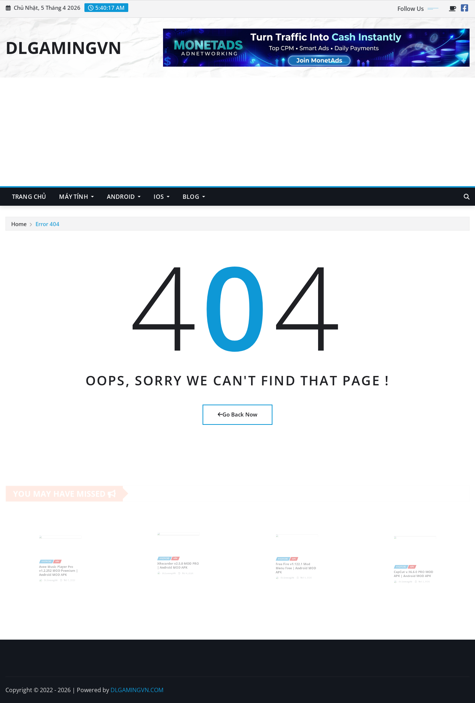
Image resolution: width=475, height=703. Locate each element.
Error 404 (47, 224)
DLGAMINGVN (63, 47)
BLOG (194, 197)
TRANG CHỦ (29, 197)
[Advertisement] (237, 132)
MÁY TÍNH (76, 197)
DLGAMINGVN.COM (137, 690)
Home (19, 224)
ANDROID (124, 197)
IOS (162, 197)
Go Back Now (237, 414)
